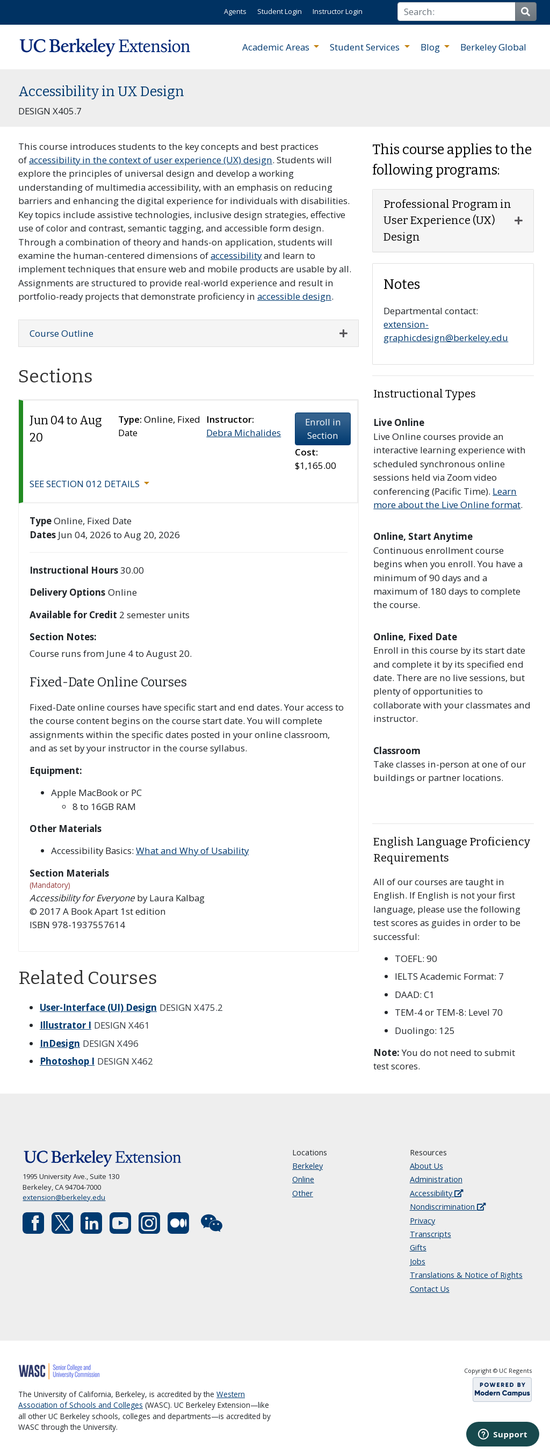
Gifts (418, 1247)
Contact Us (430, 1289)
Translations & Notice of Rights (466, 1275)
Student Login (279, 11)
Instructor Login (338, 11)
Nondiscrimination (448, 1207)
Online (303, 1179)
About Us (426, 1166)
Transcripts (430, 1234)
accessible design (294, 296)
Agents (235, 11)
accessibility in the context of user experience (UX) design (150, 160)
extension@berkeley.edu (64, 1197)
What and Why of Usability (192, 850)
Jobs (417, 1261)
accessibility (236, 255)
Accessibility (436, 1193)
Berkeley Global (493, 47)
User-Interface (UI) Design (98, 1007)
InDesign (60, 1043)
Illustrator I (65, 1025)
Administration (436, 1179)
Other (302, 1193)
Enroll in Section (323, 429)
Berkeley (307, 1166)
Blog (431, 47)
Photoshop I (67, 1061)
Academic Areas (277, 47)
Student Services (366, 47)
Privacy (422, 1221)
